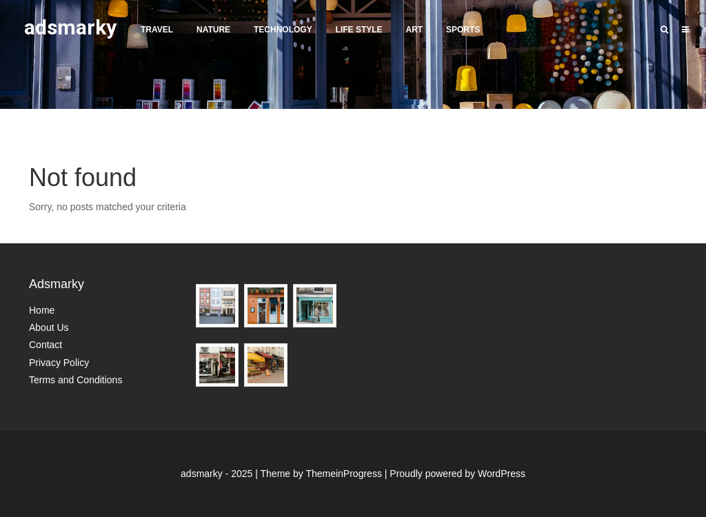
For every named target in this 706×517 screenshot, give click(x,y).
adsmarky (70, 27)
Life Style (359, 29)
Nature (213, 29)
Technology (283, 29)
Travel (157, 29)
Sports (463, 29)
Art (414, 29)
